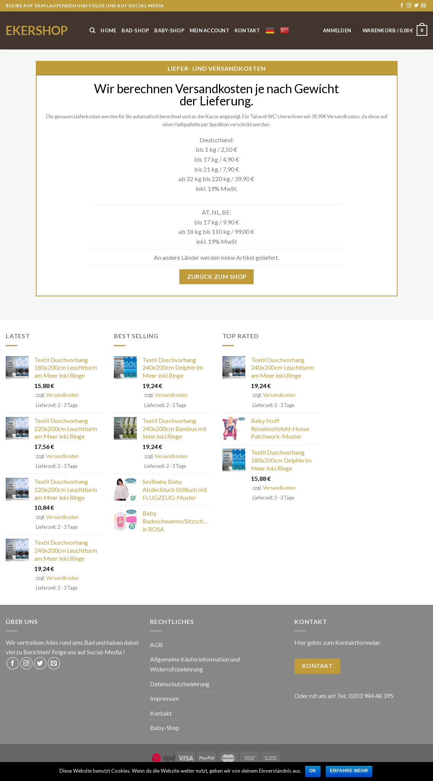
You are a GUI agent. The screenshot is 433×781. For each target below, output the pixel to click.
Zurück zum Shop (216, 276)
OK (312, 770)
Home (108, 30)
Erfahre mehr (349, 770)
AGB (156, 644)
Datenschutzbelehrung (179, 683)
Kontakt (247, 30)
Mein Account (209, 30)
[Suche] (92, 30)
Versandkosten (62, 395)
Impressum (164, 698)
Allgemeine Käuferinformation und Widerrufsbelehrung (195, 664)
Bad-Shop (135, 30)
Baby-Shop (169, 30)
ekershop (37, 30)
